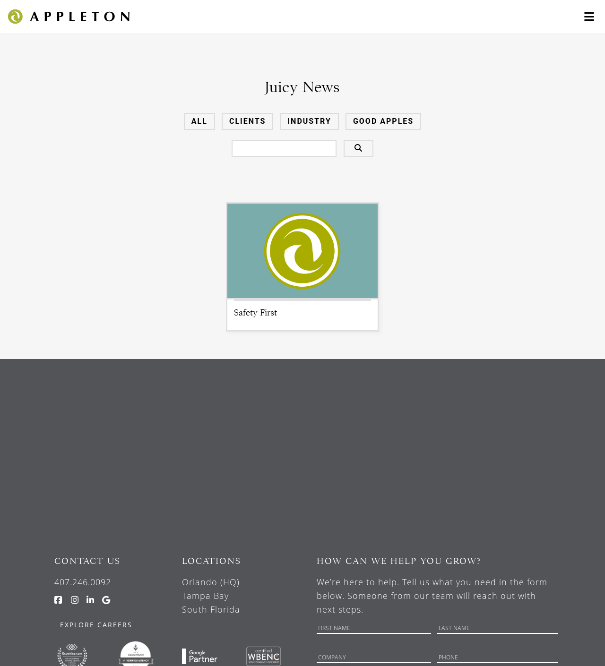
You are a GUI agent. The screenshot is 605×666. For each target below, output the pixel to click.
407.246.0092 (82, 582)
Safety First (255, 312)
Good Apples (383, 121)
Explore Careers (96, 624)
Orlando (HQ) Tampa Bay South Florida (211, 595)
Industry (309, 121)
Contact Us (87, 561)
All (199, 121)
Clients (247, 121)
